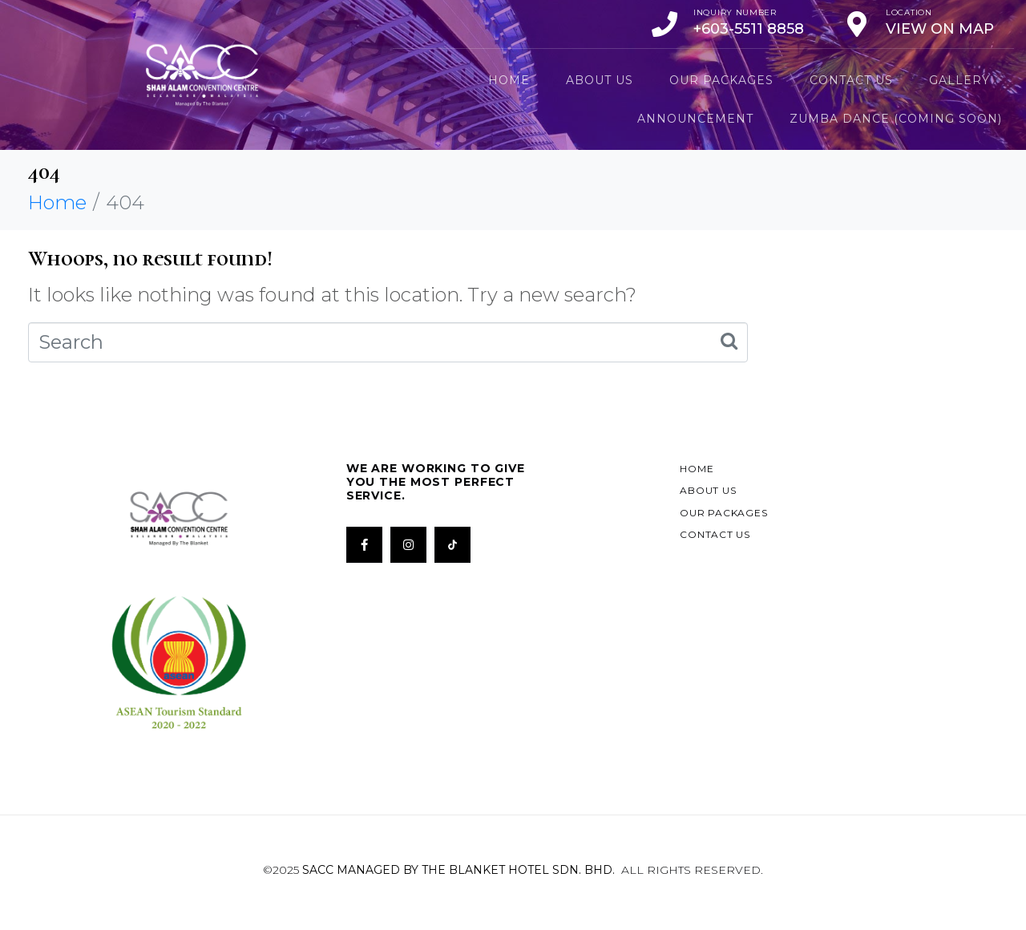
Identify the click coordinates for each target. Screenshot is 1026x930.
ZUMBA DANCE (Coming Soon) (896, 118)
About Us (599, 80)
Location (909, 12)
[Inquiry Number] (664, 24)
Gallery (959, 80)
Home (509, 80)
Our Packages (721, 80)
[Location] (857, 24)
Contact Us (851, 80)
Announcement (695, 118)
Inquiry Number (735, 12)
